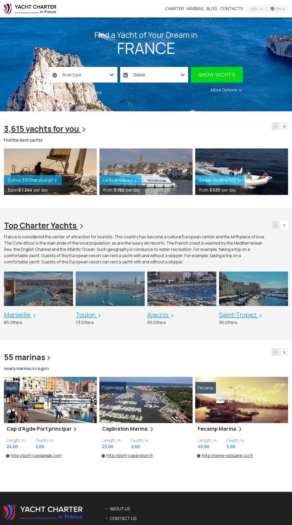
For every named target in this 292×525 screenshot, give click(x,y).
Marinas (195, 8)
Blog (211, 8)
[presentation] (275, 126)
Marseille (18, 314)
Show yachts (217, 74)
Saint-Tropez (238, 314)
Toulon (86, 314)
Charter (174, 8)
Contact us (123, 518)
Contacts (231, 8)
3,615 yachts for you (45, 128)
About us (120, 509)
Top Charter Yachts (44, 225)
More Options (227, 90)
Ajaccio (158, 314)
